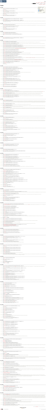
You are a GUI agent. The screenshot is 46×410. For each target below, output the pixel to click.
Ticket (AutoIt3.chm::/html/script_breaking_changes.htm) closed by (10, 49)
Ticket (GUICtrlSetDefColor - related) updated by (8, 198)
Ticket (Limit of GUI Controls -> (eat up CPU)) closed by (8, 84)
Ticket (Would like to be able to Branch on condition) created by (10, 78)
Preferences (39, 2)
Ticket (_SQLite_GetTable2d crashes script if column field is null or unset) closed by (12, 159)
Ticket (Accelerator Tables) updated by (7, 309)
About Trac (44, 2)
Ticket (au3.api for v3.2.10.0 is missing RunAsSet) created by (10, 317)
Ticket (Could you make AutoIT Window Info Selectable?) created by (11, 248)
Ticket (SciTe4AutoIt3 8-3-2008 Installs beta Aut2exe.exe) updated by (11, 351)
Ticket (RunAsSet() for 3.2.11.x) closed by (7, 367)
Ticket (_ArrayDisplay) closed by (6, 107)
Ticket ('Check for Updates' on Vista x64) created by (8, 390)
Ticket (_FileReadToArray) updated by (7, 100)
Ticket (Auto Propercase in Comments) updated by (9, 8)
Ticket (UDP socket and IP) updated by (8, 257)
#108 (28, 204)
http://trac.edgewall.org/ (43, 409)
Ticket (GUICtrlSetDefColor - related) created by (8, 200)
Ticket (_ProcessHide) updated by (7, 312)
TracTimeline (36, 406)
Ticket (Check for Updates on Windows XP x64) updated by (10, 279)
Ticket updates (40, 10)
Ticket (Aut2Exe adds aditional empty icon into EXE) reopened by (10, 157)
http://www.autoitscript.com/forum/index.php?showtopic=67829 (20, 48)
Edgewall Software (6, 409)
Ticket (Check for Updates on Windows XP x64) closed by (9, 300)
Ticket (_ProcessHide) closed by (6, 314)
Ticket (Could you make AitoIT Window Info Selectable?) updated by (11, 247)
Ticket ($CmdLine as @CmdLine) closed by (7, 117)
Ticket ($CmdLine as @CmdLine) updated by (8, 123)
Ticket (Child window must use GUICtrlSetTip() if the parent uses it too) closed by (11, 218)
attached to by (6, 340)
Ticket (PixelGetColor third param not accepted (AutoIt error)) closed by (10, 294)
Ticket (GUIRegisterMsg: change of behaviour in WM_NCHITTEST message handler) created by (13, 277)
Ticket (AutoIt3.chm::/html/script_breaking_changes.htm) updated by (10, 176)
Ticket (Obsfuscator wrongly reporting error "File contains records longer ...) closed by (12, 387)
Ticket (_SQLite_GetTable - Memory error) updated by (8, 210)
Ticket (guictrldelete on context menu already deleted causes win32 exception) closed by (12, 137)
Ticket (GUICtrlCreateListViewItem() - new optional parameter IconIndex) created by (12, 68)
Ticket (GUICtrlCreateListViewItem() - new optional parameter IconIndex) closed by (11, 52)
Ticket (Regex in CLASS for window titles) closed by (8, 284)
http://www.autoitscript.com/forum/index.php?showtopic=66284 (9, 386)
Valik (42, 91)
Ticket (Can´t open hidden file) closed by (7, 290)
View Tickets (37, 3)
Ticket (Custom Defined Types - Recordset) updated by (10, 404)
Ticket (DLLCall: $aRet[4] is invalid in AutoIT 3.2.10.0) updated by (10, 61)
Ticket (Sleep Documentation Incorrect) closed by (8, 24)
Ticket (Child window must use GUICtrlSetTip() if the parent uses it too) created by (14, 224)
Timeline (34, 3)
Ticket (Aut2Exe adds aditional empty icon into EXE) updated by (10, 154)
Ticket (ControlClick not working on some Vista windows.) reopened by (11, 400)
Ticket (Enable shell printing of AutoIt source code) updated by (10, 129)
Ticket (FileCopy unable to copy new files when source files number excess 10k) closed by (12, 287)
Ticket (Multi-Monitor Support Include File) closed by (8, 32)
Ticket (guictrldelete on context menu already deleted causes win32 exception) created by (13, 161)
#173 (15, 266)
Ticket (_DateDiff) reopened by (7, 261)
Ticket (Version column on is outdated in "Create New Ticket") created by (11, 169)
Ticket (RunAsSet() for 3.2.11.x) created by (8, 380)
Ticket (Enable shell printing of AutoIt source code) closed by (9, 127)
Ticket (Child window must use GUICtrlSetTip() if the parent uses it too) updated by (14, 191)
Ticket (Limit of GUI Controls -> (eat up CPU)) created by (10, 207)
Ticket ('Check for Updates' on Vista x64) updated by (8, 334)
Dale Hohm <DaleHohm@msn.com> (8, 204)
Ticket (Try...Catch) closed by (6, 184)
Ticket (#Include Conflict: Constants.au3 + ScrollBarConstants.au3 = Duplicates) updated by (14, 179)
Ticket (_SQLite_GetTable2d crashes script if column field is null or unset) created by (13, 173)
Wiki (31, 3)
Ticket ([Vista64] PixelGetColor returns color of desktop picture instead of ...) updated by (12, 20)
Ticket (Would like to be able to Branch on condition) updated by (10, 71)
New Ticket (41, 3)
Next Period (44, 4)
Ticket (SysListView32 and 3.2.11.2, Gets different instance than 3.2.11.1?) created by (12, 321)
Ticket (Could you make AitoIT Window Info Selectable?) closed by (10, 241)
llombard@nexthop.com (8, 394)
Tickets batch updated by (7, 62)
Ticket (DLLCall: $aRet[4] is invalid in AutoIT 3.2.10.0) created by (10, 96)
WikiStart (4, 398)
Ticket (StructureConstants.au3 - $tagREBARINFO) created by (9, 327)
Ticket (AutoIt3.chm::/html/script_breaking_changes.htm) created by (10, 197)
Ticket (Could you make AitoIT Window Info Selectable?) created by (10, 250)
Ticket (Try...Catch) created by (7, 186)
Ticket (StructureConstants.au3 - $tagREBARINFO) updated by (9, 324)
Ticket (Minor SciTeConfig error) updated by (8, 135)
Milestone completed (5, 217)
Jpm (5, 43)
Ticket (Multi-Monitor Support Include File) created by (9, 113)
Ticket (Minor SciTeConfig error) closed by (7, 140)
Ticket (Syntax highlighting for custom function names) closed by (9, 363)
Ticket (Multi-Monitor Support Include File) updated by (9, 111)
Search (44, 3)
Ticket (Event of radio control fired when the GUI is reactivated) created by (13, 236)
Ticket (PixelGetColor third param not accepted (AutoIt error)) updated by (12, 297)
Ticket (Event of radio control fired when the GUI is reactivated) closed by (10, 232)
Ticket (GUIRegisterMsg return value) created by (8, 361)
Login (36, 2)
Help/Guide (42, 2)
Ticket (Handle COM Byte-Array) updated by (8, 253)
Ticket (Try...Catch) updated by (7, 182)
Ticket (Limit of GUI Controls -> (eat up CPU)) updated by (10, 193)
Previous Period (40, 4)
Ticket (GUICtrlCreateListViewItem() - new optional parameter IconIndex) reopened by (12, 46)
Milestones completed (40, 9)
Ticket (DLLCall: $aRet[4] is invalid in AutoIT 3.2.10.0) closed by (9, 55)
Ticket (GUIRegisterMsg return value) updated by (8, 274)
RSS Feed (23, 408)
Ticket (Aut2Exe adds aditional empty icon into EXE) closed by (9, 145)
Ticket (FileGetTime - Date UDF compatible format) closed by (9, 342)
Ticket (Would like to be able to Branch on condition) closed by (9, 74)
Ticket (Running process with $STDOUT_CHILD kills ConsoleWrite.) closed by (11, 345)
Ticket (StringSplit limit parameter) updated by (8, 221)
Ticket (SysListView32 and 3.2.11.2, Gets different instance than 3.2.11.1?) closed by (12, 271)
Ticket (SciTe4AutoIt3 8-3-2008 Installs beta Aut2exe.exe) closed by (10, 354)
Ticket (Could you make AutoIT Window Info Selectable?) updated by (10, 229)
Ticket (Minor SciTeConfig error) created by (9, 149)
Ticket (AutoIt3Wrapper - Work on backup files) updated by (9, 41)
